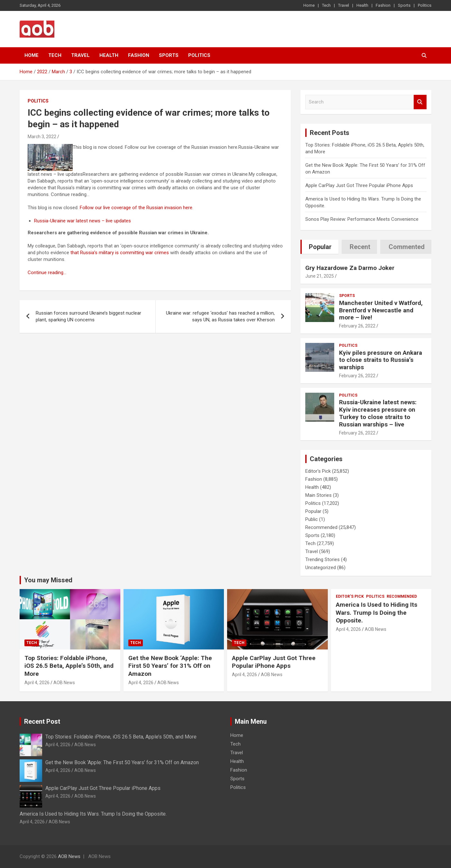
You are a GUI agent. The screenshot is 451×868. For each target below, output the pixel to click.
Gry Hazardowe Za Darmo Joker (349, 268)
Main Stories (318, 495)
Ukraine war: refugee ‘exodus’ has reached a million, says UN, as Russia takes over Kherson (220, 316)
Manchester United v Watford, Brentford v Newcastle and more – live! (381, 310)
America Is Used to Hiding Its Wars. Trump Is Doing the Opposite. (376, 612)
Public (311, 519)
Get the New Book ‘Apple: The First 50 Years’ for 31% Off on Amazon (170, 665)
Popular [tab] (320, 247)
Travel (343, 5)
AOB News (64, 682)
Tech (326, 5)
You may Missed (48, 580)
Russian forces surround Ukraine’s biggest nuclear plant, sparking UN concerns (88, 316)
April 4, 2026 (37, 682)
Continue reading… (47, 272)
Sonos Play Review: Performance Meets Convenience (362, 219)
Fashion (383, 5)
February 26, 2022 (357, 325)
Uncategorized (320, 567)
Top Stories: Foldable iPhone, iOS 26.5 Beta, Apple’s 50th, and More (69, 665)
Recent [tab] (360, 247)
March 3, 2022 (42, 136)
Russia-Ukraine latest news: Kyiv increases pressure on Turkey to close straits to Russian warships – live (378, 413)
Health (362, 5)
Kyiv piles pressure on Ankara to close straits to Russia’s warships (380, 360)
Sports (404, 5)
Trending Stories (322, 559)
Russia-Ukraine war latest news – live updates (82, 221)
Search (420, 102)
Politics (424, 5)
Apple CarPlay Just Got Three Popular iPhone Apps (359, 185)
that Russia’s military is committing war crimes (119, 252)
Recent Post (42, 721)
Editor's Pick (318, 471)
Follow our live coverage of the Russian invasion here (136, 207)
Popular (313, 511)
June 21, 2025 (319, 276)
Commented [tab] (407, 247)
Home (309, 5)
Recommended (321, 527)
